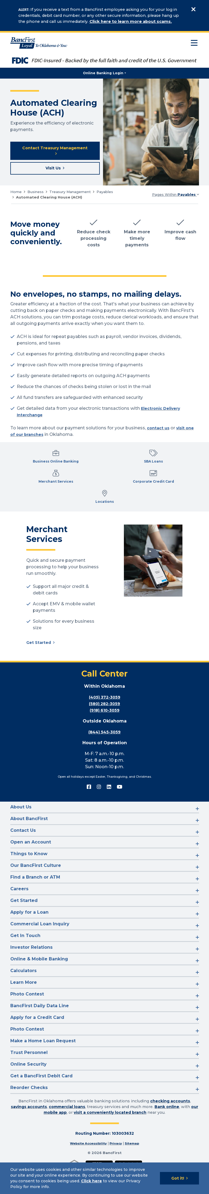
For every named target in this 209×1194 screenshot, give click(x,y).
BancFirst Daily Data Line (39, 1029)
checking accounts (170, 1125)
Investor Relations (31, 971)
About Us (20, 831)
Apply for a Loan (29, 936)
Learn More (23, 1006)
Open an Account (30, 866)
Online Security (28, 1088)
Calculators (23, 994)
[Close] (193, 9)
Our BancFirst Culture (35, 889)
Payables (105, 195)
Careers (19, 913)
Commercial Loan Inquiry (39, 948)
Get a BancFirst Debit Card (41, 1100)
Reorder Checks (29, 1111)
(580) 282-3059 (104, 728)
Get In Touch (25, 959)
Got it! (177, 1178)
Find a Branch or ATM (35, 901)
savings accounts (29, 1130)
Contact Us (23, 854)
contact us (159, 430)
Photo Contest (27, 1018)
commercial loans (67, 1130)
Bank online (167, 1130)
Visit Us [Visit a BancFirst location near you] (53, 170)
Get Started (40, 666)
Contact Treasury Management (55, 152)
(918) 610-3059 (104, 734)
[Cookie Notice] (104, 1178)
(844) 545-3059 (104, 756)
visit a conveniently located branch (110, 1136)
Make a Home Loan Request (43, 1065)
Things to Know (28, 877)
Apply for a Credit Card (37, 1041)
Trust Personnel (29, 1076)
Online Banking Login (103, 73)
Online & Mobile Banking (39, 983)
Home (16, 195)
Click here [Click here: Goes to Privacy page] (91, 1181)
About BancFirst (29, 842)
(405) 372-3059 (104, 721)
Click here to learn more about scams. (130, 21)
